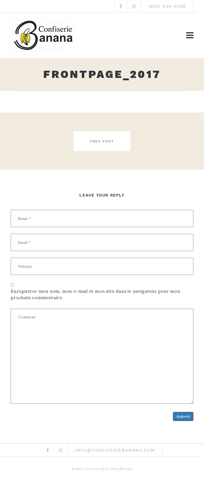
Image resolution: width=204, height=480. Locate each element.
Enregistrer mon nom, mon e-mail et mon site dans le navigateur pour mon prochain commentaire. (95, 294)
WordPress (121, 467)
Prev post (102, 141)
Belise (77, 467)
